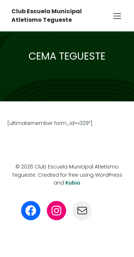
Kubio (72, 182)
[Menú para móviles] (117, 15)
